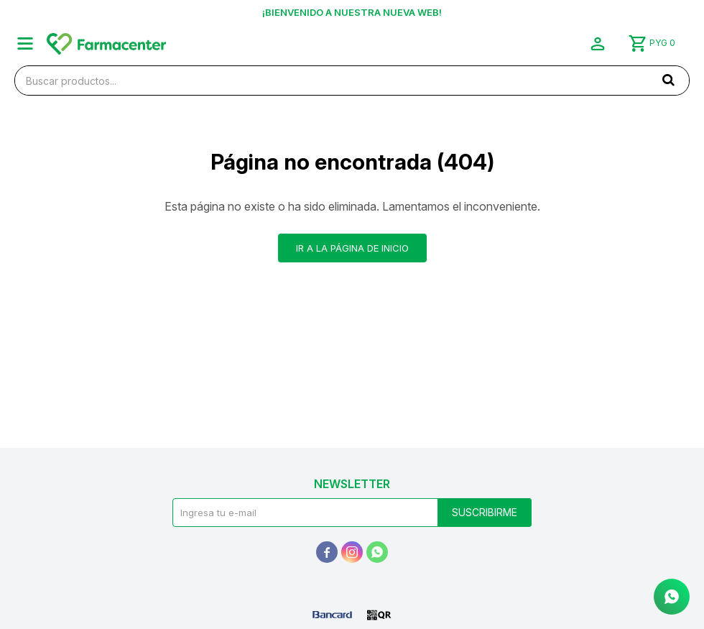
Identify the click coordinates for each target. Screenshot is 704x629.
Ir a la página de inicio (352, 248)
